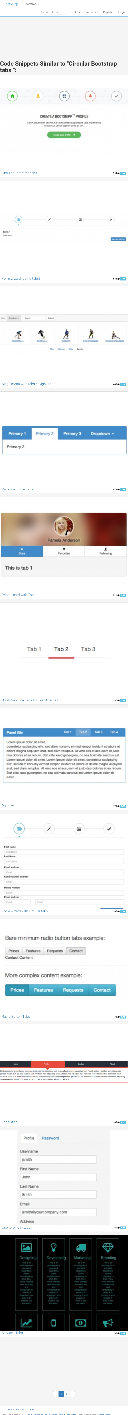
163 (116, 911)
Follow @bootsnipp (15, 1409)
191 (116, 806)
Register (108, 12)
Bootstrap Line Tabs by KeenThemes (30, 700)
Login (122, 12)
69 (117, 1227)
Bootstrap (30, 3)
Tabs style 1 (11, 1122)
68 (117, 1333)
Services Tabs (12, 1333)
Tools (75, 12)
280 (116, 700)
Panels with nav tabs (17, 489)
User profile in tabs (16, 1227)
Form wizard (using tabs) (21, 278)
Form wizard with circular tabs (25, 911)
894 (116, 173)
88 (117, 1016)
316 (116, 595)
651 (116, 278)
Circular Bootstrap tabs (19, 173)
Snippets (91, 12)
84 (117, 1122)
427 (116, 489)
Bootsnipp (10, 4)
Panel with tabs (13, 806)
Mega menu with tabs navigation (27, 384)
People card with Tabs (19, 595)
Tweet (31, 1409)
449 (116, 384)
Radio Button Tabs (16, 1016)
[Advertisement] (64, 31)
